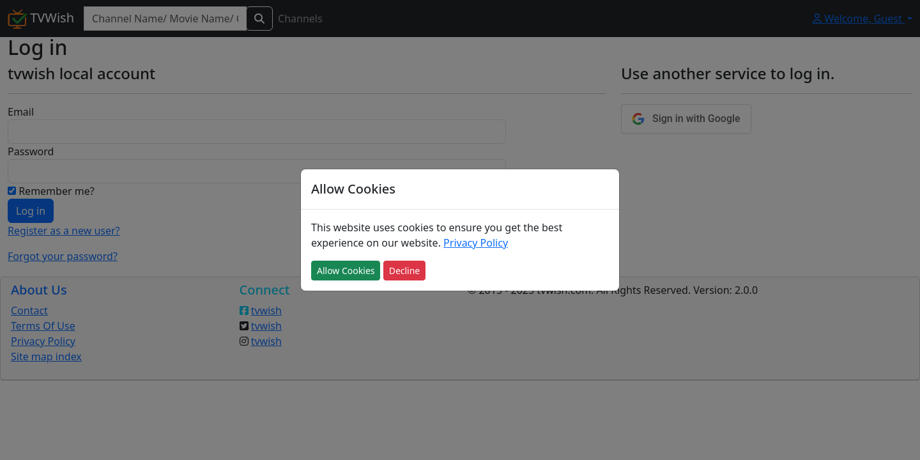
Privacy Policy (475, 243)
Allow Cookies (345, 270)
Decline (404, 270)
